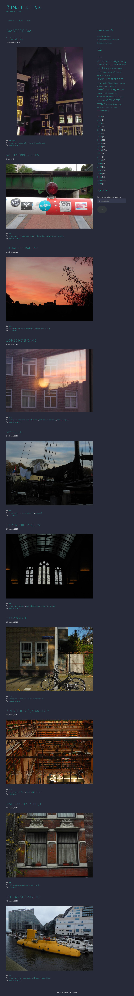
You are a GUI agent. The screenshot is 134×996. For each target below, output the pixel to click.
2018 (99, 133)
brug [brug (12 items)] (106, 68)
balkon (37, 328)
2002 (99, 183)
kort (13, 141)
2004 (99, 180)
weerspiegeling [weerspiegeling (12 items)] (113, 104)
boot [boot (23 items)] (100, 68)
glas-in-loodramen (32, 606)
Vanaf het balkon (22, 248)
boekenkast (28, 699)
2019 (99, 130)
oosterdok (30, 513)
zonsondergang (62, 420)
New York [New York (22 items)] (103, 89)
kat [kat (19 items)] (114, 72)
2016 (99, 140)
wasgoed (38, 513)
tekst (21, 20)
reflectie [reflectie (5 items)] (111, 94)
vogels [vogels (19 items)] (116, 100)
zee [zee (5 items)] (112, 108)
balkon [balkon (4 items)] (111, 65)
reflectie (42, 420)
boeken (20, 699)
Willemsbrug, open (22, 155)
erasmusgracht (38, 699)
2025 (99, 120)
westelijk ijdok (46, 978)
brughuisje (38, 236)
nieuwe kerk (22, 143)
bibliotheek (21, 606)
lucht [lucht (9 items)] (105, 83)
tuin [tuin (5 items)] (103, 100)
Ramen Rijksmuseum (23, 525)
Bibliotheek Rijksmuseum (27, 711)
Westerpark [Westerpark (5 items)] (101, 108)
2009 (99, 163)
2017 (99, 136)
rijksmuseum (50, 606)
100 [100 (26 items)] (99, 57)
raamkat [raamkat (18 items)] (102, 93)
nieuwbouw (27, 978)
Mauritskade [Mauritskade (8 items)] (113, 83)
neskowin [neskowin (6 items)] (112, 86)
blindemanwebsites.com (108, 39)
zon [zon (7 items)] (115, 108)
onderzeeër (36, 978)
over (28, 20)
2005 (99, 177)
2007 (99, 170)
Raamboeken (17, 618)
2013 (99, 150)
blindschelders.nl (104, 43)
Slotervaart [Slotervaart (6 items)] (101, 97)
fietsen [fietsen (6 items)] (105, 72)
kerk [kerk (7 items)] (108, 75)
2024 (99, 123)
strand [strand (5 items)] (99, 100)
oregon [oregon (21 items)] (114, 89)
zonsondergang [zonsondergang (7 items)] (103, 110)
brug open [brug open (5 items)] (113, 68)
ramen (42, 606)
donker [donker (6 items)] (119, 68)
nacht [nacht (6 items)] (106, 86)
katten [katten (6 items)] (119, 72)
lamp (36, 420)
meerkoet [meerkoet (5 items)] (122, 83)
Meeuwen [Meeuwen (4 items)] (100, 86)
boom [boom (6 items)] (124, 65)
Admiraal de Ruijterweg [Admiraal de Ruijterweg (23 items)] (111, 61)
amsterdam (13, 143)
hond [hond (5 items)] (110, 72)
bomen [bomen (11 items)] (117, 64)
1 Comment (13, 330)
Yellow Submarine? (23, 897)
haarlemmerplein (48, 236)
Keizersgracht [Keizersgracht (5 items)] (101, 75)
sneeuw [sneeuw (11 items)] (109, 96)
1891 (10, 885)
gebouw (25, 885)
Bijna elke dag (24, 7)
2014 (99, 146)
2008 (99, 167)
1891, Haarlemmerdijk (23, 804)
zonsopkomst (45, 328)
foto (12, 20)
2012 (99, 153)
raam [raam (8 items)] (122, 89)
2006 (99, 173)
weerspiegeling (51, 420)
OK (102, 209)
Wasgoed (14, 432)
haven (24, 513)
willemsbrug (59, 236)
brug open (29, 236)
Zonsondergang (21, 340)
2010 (99, 160)
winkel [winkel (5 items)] (108, 108)
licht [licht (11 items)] (99, 83)
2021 (99, 126)
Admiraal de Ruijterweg (17, 328)
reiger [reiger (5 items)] (117, 94)
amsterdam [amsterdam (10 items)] (102, 64)
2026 (99, 116)
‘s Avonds (14, 39)
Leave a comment (15, 145)
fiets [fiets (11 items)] (99, 72)
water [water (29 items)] (101, 104)
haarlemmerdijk (34, 885)
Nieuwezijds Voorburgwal (36, 143)
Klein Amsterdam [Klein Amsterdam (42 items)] (110, 79)
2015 (99, 143)
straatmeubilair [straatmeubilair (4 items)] (118, 97)
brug (23, 236)
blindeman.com (104, 36)
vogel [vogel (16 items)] (109, 99)
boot (19, 236)
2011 (99, 157)
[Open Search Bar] (124, 20)
